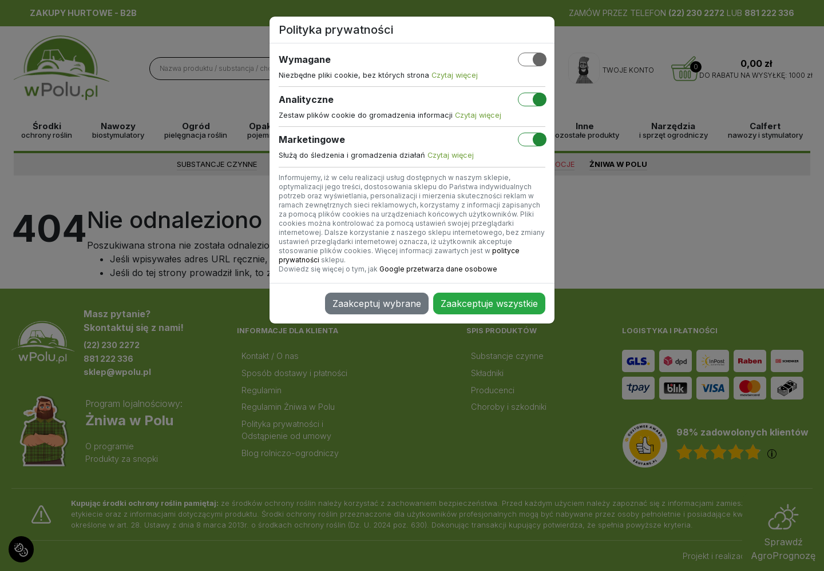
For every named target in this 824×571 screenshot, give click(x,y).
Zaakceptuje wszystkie (489, 303)
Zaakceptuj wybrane (376, 303)
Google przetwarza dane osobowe (438, 269)
